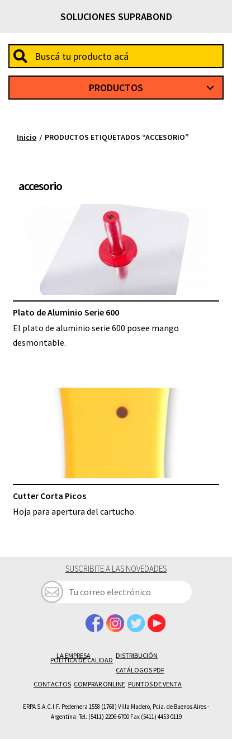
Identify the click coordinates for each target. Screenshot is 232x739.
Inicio (26, 137)
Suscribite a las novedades (116, 568)
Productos (116, 87)
